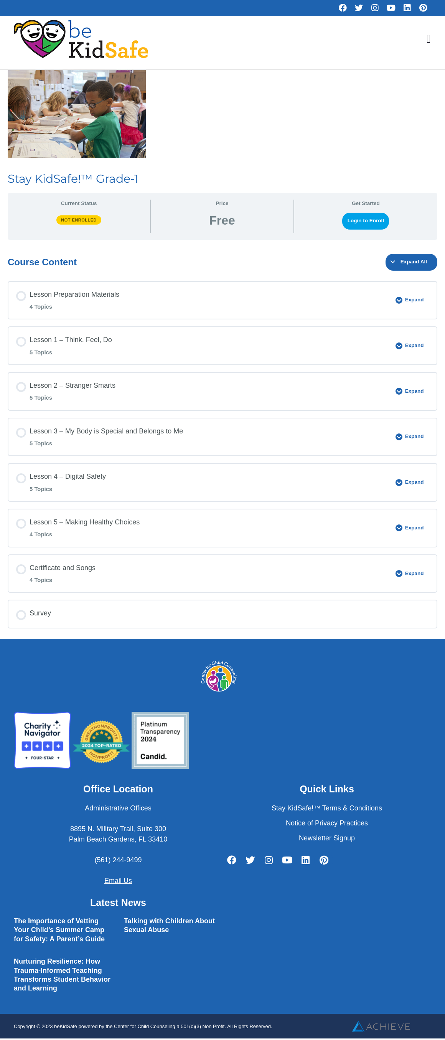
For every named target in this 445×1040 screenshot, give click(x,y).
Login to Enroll (366, 220)
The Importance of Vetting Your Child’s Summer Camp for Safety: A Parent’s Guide (59, 930)
